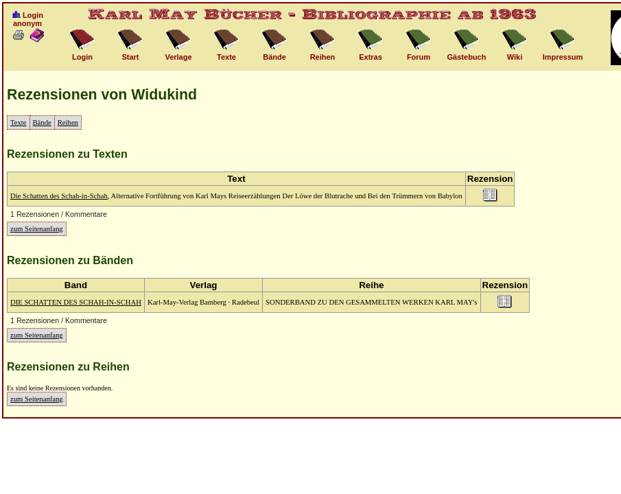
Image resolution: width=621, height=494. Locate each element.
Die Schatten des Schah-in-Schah (59, 196)
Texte (18, 122)
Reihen (68, 122)
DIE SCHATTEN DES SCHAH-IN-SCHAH (75, 302)
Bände (42, 122)
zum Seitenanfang (36, 229)
